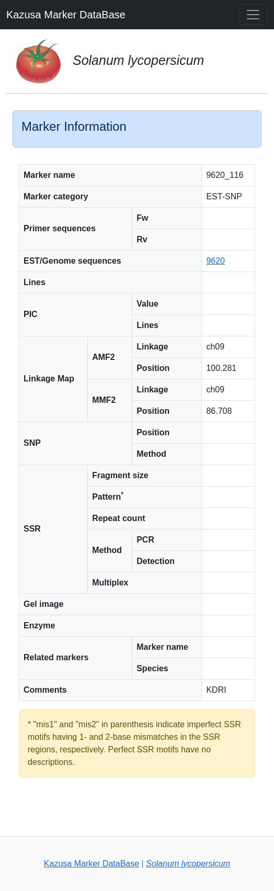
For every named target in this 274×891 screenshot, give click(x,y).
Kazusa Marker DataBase (65, 14)
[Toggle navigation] (253, 14)
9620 (215, 260)
